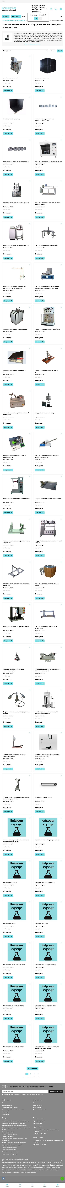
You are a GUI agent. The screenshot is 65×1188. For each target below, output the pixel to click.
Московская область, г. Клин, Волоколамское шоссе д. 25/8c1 (49, 1141)
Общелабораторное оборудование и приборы (13, 1123)
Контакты (35, 1103)
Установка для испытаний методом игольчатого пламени (13, 670)
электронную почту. (56, 1167)
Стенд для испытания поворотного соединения (16, 498)
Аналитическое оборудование (9, 1134)
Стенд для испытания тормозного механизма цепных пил (16, 584)
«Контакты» (38, 1167)
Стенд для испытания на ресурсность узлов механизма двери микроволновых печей (47, 287)
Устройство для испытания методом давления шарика (16, 712)
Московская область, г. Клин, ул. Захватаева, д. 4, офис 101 (47, 1130)
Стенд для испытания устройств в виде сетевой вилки (46, 627)
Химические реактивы (7, 1131)
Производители (37, 1107)
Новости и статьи (37, 1105)
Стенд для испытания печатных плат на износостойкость (14, 456)
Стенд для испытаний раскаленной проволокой (48, 161)
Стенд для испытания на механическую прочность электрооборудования (14, 287)
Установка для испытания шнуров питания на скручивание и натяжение (48, 670)
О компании (5, 1103)
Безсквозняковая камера (42, 78)
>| (38, 1074)
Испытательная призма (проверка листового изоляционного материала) (16, 840)
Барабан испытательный (10, 78)
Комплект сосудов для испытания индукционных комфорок (44, 119)
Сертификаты (5, 1114)
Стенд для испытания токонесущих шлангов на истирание (48, 541)
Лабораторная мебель (7, 1136)
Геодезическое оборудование (9, 1147)
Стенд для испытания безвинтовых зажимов (16, 202)
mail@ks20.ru (37, 9)
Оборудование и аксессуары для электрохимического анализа (16, 1128)
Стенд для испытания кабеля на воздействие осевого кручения (47, 203)
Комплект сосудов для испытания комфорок (16, 161)
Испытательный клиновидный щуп (45, 882)
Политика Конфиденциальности (10, 1107)
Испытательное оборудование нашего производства (15, 1121)
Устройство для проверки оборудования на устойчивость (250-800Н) (47, 755)
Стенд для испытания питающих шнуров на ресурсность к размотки (47, 456)
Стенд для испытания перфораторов (45, 413)
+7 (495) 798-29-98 (39, 1121)
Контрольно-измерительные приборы (11, 1151)
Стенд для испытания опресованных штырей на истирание (16, 413)
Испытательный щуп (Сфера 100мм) (13, 1005)
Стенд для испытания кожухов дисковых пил (16, 245)
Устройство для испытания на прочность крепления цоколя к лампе (46, 712)
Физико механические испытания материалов (14, 1142)
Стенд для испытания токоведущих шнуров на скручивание (16, 541)
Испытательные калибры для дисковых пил (47, 840)
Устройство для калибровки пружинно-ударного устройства (14, 755)
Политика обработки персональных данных (13, 1109)
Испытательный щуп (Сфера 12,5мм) (45, 1005)
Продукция (6, 1118)
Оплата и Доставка (7, 1105)
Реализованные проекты (39, 1109)
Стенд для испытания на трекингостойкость (47, 329)
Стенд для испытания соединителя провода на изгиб (48, 499)
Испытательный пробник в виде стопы (14, 964)
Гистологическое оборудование (10, 1154)
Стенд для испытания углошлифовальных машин (46, 584)
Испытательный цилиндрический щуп (45, 964)
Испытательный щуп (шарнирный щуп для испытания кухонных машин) (47, 1047)
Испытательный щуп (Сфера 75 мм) (13, 1046)
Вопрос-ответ (5, 1112)
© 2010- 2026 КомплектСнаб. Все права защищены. (15, 1159)
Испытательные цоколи (10, 882)
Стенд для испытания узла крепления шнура (16, 626)
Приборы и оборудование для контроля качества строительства (14, 1139)
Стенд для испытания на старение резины (15, 329)
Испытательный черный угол (11, 119)
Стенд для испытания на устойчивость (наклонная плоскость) (14, 371)
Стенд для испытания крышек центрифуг (46, 245)
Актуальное (37, 1100)
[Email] (25, 1091)
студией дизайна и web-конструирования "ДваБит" (23, 1172)
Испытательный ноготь (41, 923)
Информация (6, 1100)
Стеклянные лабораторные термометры (12, 1145)
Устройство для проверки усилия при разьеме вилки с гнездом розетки (16, 798)
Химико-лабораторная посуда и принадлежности (14, 1125)
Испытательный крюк (9, 923)
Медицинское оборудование (9, 1149)
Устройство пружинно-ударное (43, 797)
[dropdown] (3, 1)
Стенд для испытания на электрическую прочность (46, 371)
